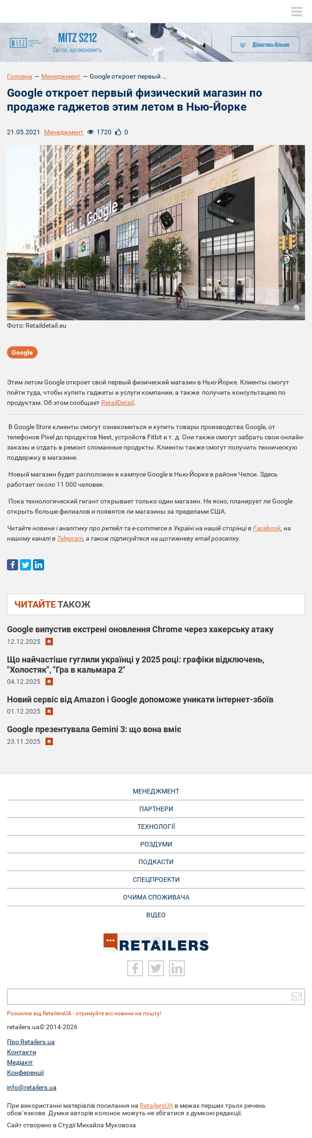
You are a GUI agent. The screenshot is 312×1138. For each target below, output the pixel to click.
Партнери (156, 809)
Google (22, 352)
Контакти (21, 1052)
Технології (156, 826)
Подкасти (156, 862)
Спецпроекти (156, 879)
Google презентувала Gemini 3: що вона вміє (94, 729)
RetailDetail (117, 402)
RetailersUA (156, 1105)
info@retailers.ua (32, 1087)
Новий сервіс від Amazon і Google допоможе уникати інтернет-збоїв (140, 699)
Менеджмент (61, 76)
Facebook (267, 528)
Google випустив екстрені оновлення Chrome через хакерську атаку (140, 629)
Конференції (25, 1072)
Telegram (70, 538)
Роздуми (156, 844)
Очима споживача (156, 897)
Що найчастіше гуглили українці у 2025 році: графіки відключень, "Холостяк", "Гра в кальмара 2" (135, 665)
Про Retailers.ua (31, 1041)
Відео (156, 915)
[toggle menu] (296, 11)
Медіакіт (20, 1062)
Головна (19, 76)
